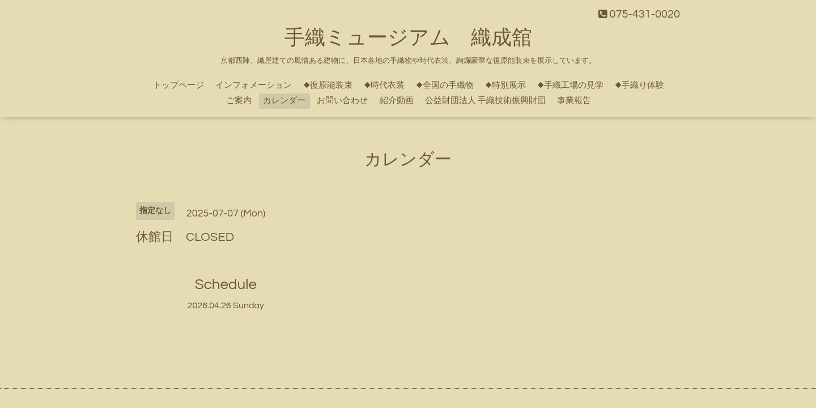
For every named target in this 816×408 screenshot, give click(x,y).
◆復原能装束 (327, 85)
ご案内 (239, 100)
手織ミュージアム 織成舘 (408, 38)
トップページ (178, 85)
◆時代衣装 (384, 85)
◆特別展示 (505, 85)
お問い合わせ (342, 100)
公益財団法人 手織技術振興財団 (485, 100)
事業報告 (574, 100)
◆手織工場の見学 (570, 85)
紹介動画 (397, 100)
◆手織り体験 (639, 85)
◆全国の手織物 (445, 85)
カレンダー (284, 100)
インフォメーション (253, 85)
